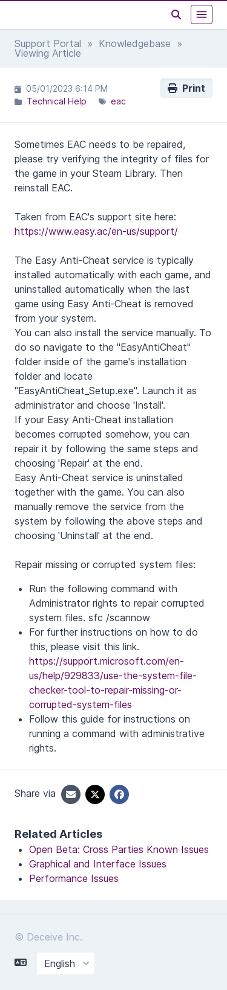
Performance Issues (74, 878)
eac (118, 101)
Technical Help (57, 101)
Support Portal (48, 43)
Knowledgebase (135, 43)
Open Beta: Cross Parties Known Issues (119, 849)
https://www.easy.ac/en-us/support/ (96, 231)
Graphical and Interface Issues (97, 864)
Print (186, 88)
